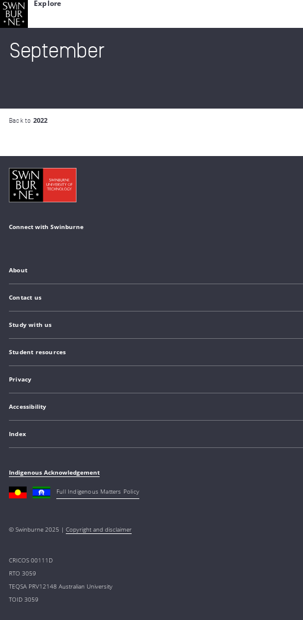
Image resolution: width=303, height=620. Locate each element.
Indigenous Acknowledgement (54, 472)
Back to (28, 120)
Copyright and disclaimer (99, 529)
